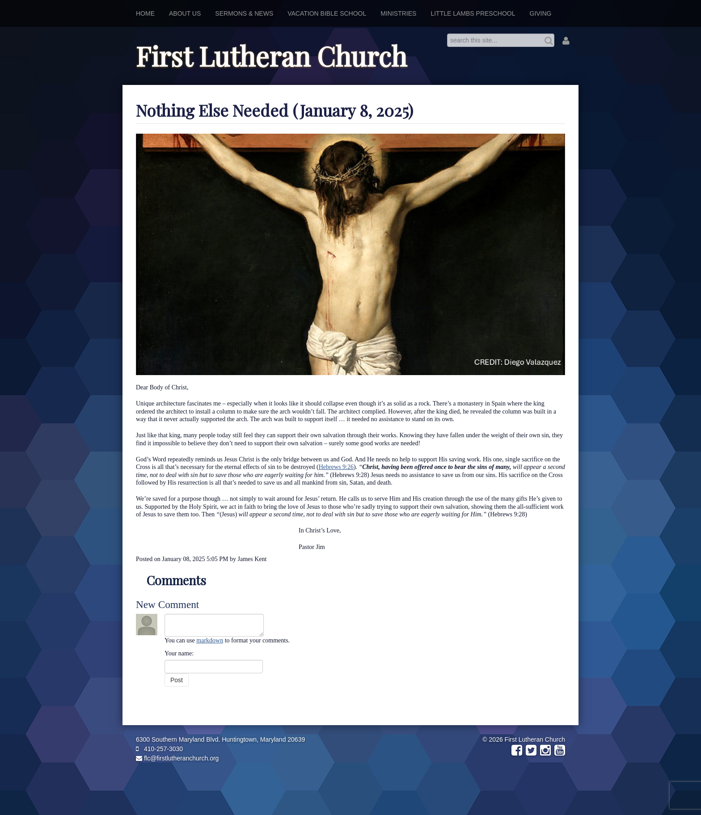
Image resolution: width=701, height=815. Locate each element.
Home (145, 13)
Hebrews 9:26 (336, 467)
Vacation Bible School (326, 13)
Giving (541, 13)
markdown (209, 640)
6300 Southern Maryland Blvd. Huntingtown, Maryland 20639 (220, 739)
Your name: (179, 653)
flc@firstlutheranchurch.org (177, 758)
